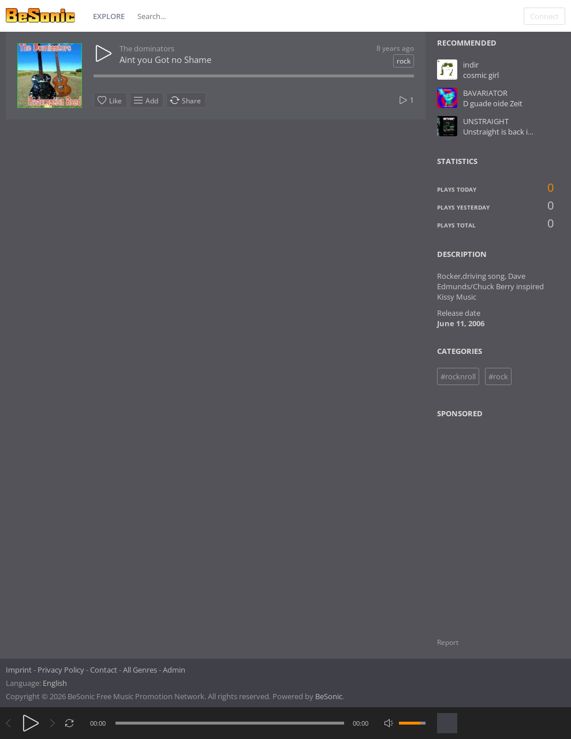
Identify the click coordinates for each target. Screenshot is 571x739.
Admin (174, 670)
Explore (109, 16)
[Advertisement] (493, 520)
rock (403, 61)
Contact (103, 670)
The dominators (147, 48)
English (55, 683)
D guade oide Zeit (493, 103)
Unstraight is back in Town (508, 131)
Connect (544, 16)
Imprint (19, 670)
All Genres (140, 670)
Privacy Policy (61, 670)
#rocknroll (458, 376)
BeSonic (328, 696)
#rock (498, 376)
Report (447, 642)
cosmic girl (481, 75)
